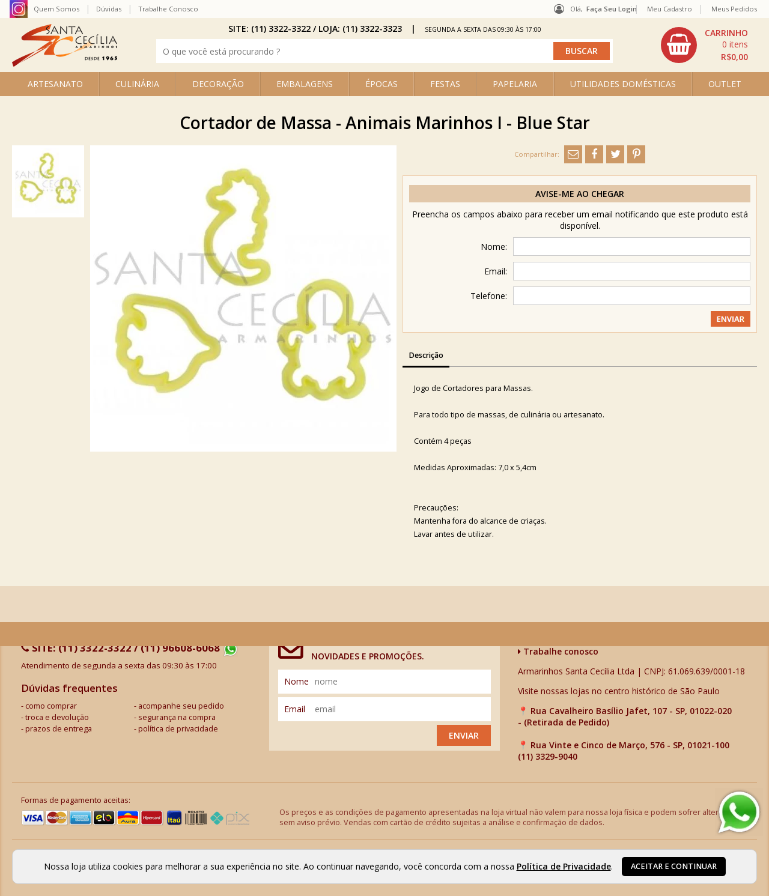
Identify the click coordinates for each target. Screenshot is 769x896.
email (294, 709)
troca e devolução (57, 717)
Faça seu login (611, 8)
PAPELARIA (515, 83)
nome (296, 681)
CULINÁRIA (137, 83)
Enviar (464, 735)
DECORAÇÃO (218, 83)
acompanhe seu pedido (181, 706)
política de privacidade (178, 729)
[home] (64, 63)
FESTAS (445, 83)
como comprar (51, 706)
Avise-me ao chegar (579, 193)
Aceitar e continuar (674, 866)
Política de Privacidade (564, 866)
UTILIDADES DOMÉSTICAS (623, 83)
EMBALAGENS (304, 83)
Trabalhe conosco (558, 651)
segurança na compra (177, 717)
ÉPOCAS (381, 83)
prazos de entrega (58, 729)
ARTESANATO (55, 83)
